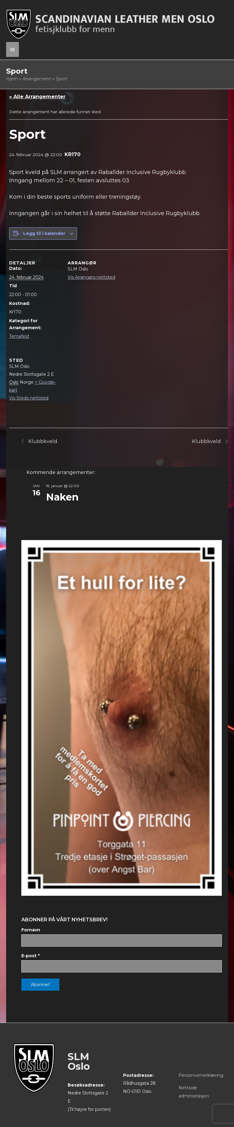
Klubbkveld (42, 441)
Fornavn (30, 930)
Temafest (19, 336)
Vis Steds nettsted (28, 398)
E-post (30, 955)
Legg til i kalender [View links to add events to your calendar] (44, 233)
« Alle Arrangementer (37, 96)
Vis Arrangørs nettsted (91, 277)
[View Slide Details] (121, 718)
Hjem (12, 79)
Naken (62, 497)
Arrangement (37, 79)
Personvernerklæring (201, 1075)
